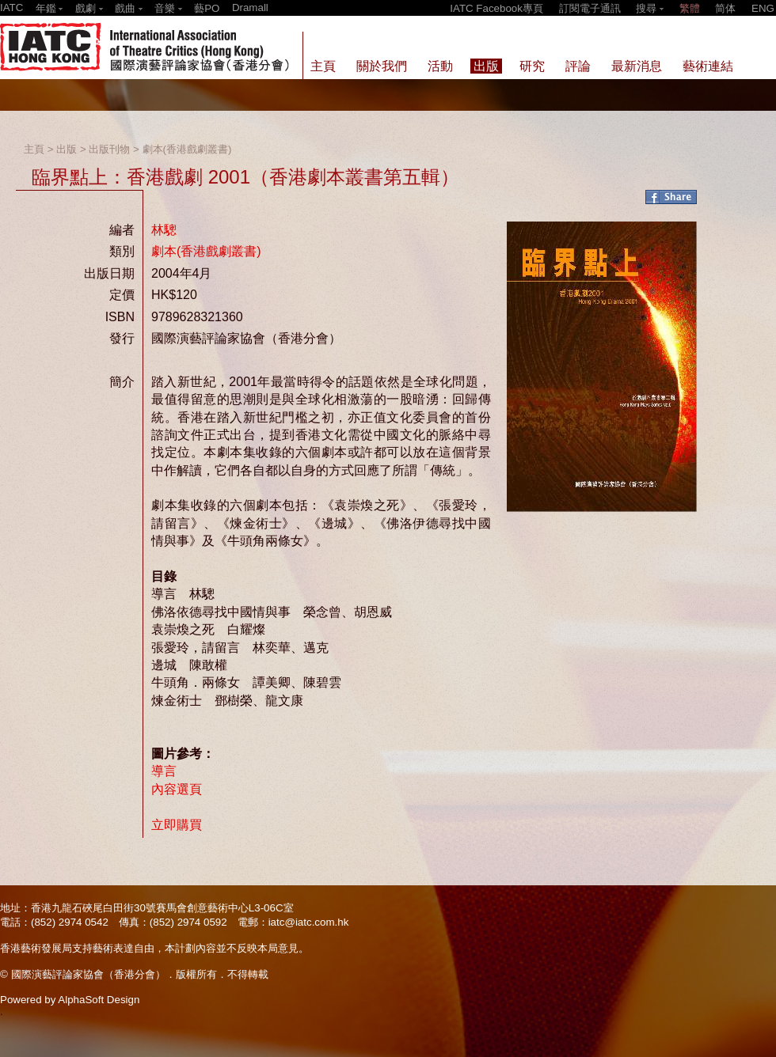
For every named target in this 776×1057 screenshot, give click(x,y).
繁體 (689, 8)
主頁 (34, 149)
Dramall (250, 7)
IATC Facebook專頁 (496, 8)
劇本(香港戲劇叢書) (187, 149)
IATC (11, 7)
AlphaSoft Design (98, 1000)
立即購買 (176, 825)
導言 (164, 771)
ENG (762, 8)
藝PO (206, 8)
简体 (725, 8)
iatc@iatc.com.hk (308, 922)
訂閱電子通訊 (590, 8)
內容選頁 (176, 789)
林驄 (164, 230)
